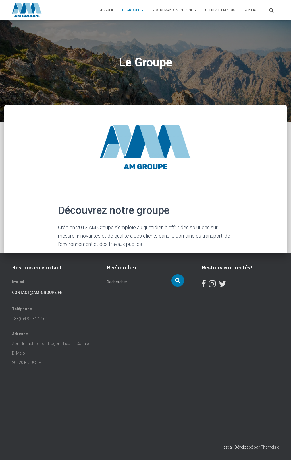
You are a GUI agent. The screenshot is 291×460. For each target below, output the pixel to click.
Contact (251, 10)
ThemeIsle (270, 447)
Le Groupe (133, 10)
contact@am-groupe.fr (37, 292)
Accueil (107, 10)
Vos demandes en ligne (174, 10)
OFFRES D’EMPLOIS (220, 10)
